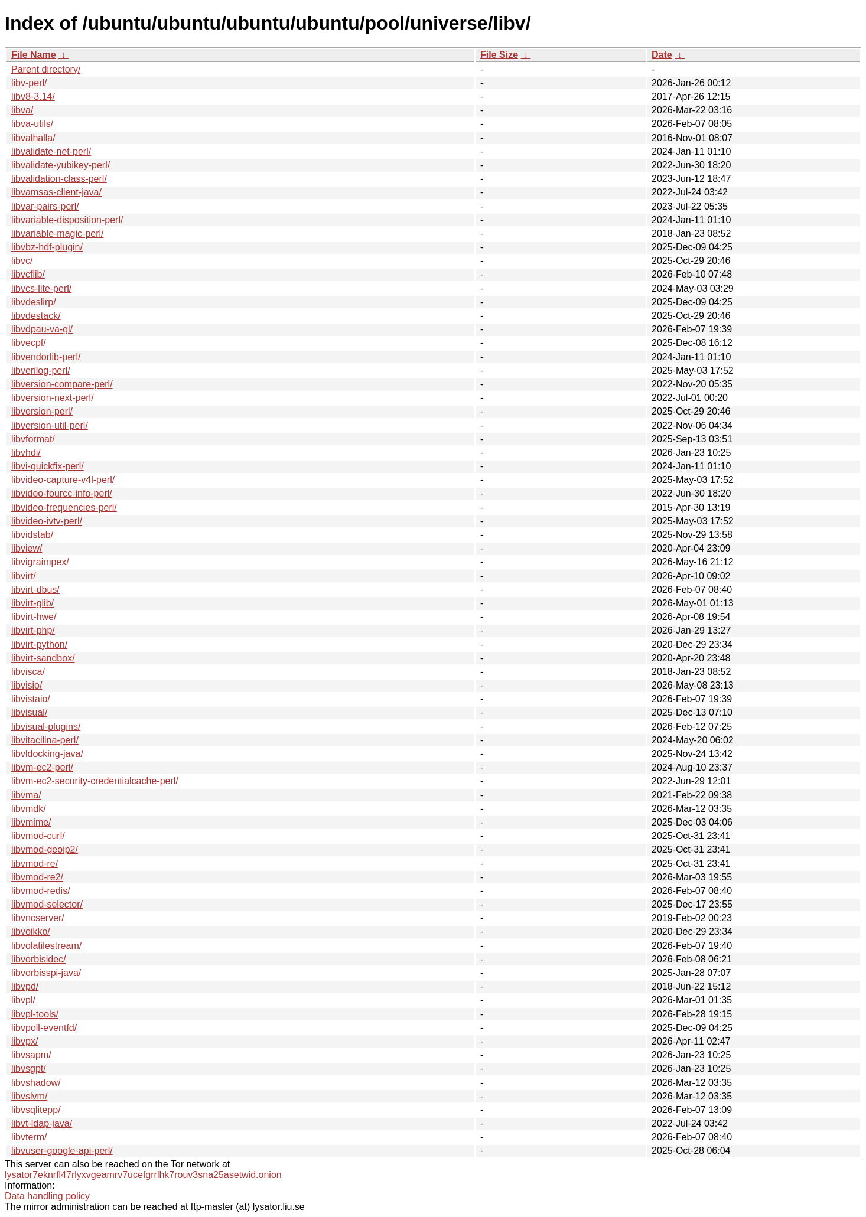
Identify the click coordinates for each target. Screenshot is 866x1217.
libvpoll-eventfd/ (44, 1028)
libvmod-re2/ (37, 877)
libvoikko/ (30, 931)
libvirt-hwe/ (33, 617)
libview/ (26, 548)
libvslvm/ (29, 1096)
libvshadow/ (36, 1083)
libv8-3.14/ (33, 97)
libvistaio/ (30, 699)
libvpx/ (24, 1041)
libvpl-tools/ (34, 1014)
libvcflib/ (28, 274)
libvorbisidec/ (38, 959)
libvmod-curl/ (38, 836)
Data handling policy (47, 1196)
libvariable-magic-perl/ (57, 234)
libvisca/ (28, 672)
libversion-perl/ (42, 411)
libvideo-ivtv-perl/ (46, 521)
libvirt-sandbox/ (43, 658)
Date (662, 55)
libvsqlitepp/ (36, 1110)
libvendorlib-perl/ (45, 357)
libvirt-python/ (39, 645)
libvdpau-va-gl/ (42, 329)
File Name (33, 55)
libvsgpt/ (28, 1068)
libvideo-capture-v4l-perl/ (63, 480)
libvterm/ (29, 1137)
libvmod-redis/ (40, 891)
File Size (499, 55)
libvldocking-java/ (47, 754)
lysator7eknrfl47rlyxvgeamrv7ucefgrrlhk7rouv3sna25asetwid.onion (143, 1175)
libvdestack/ (36, 316)
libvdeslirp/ (33, 302)
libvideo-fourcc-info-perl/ (61, 493)
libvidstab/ (32, 535)
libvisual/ (29, 712)
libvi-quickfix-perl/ (47, 466)
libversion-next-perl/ (52, 398)
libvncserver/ (37, 918)
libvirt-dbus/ (35, 590)
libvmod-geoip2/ (44, 849)
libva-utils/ (32, 124)
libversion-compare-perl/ (62, 384)
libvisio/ (26, 685)
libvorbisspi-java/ (46, 973)
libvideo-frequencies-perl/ (64, 508)
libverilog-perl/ (40, 371)
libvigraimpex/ (40, 562)
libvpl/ (23, 1000)
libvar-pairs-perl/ (45, 206)
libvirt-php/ (33, 630)
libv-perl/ (29, 83)
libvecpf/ (28, 343)
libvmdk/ (28, 809)
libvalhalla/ (33, 138)
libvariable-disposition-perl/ (67, 220)
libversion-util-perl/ (49, 425)
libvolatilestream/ (46, 946)
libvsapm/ (31, 1055)
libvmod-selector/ (47, 904)
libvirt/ (23, 576)
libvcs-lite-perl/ (41, 288)
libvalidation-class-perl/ (59, 179)
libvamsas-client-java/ (56, 192)
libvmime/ (31, 822)
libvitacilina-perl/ (45, 740)
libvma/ (26, 795)
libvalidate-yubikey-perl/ (60, 165)
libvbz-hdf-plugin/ (47, 247)
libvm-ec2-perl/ (42, 767)
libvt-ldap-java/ (41, 1123)
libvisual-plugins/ (45, 727)
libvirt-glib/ (32, 603)
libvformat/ (33, 439)
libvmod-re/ (34, 864)
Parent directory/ (45, 69)
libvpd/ (24, 986)
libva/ (22, 110)
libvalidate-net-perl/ (51, 151)
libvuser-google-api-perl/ (62, 1151)
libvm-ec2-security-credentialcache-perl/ (94, 781)
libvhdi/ (26, 453)
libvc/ (21, 261)
